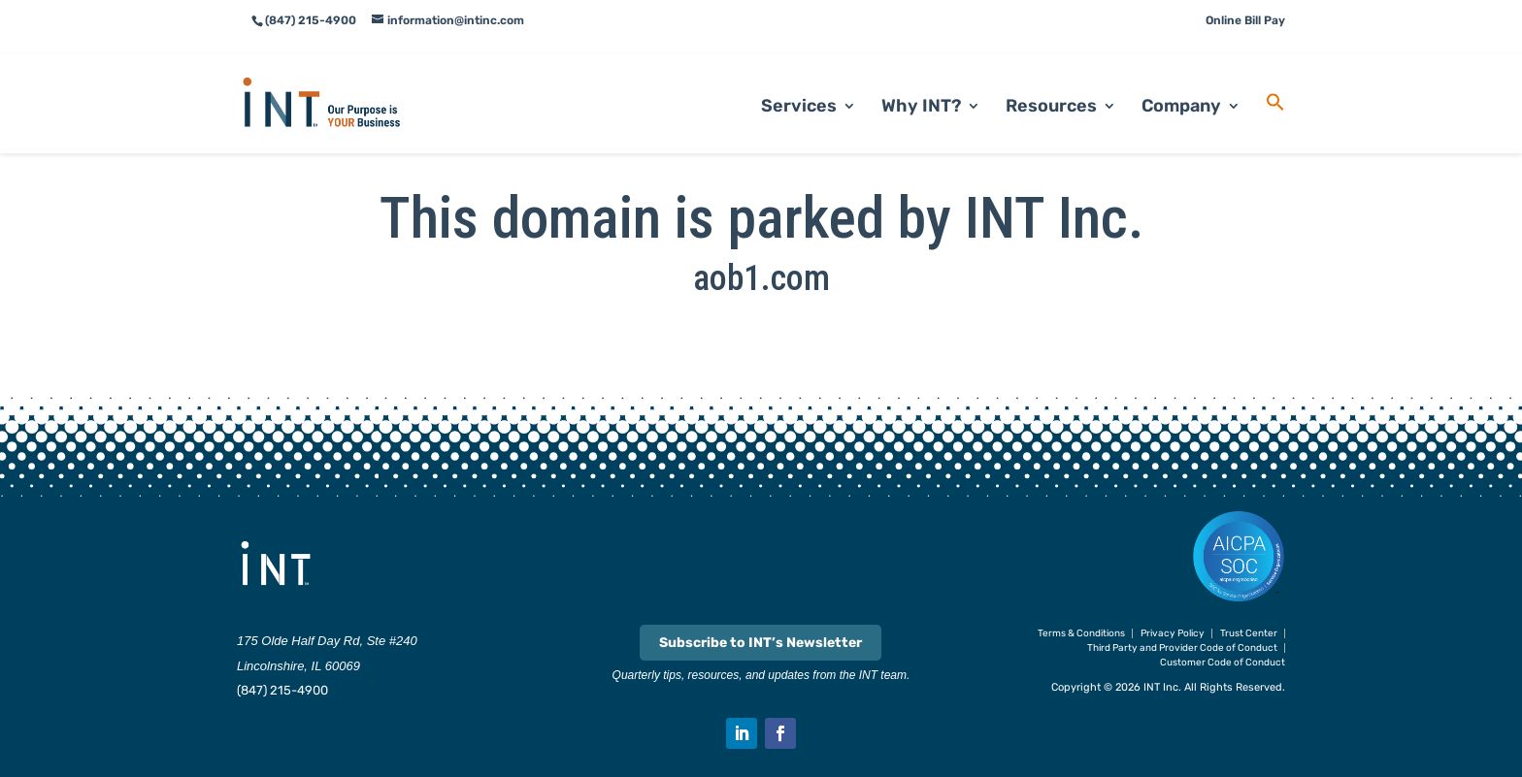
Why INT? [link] (921, 83)
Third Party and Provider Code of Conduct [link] (1182, 648)
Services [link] (799, 83)
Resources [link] (1051, 83)
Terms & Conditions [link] (1081, 633)
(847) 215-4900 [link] (282, 690)
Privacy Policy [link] (1173, 633)
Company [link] (1181, 83)
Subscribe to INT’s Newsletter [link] (760, 642)
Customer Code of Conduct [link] (1222, 662)
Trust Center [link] (1248, 633)
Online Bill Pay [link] (1245, 20)
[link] (345, 78)
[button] (741, 733)
